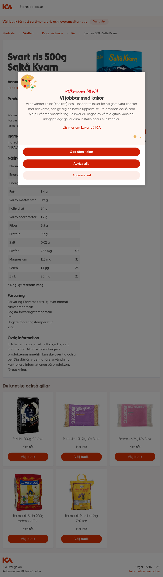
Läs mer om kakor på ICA (81, 127)
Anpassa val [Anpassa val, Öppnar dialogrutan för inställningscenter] (81, 175)
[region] (81, 129)
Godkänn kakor (81, 152)
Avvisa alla (81, 164)
